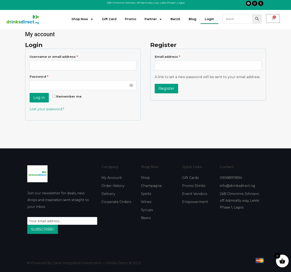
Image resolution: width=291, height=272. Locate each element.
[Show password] (131, 85)
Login (209, 19)
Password (46, 76)
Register (166, 88)
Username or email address (61, 56)
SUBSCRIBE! (42, 229)
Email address (175, 56)
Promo (130, 19)
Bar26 (175, 19)
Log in (39, 97)
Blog (192, 19)
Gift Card (109, 19)
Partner (153, 19)
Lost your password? (47, 109)
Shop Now (82, 19)
